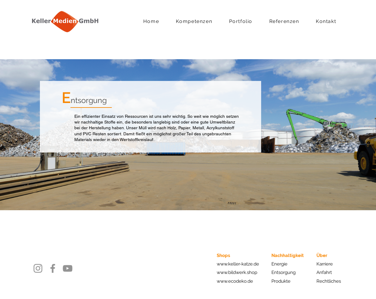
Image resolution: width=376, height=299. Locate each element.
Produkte (280, 281)
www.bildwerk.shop (237, 272)
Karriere (324, 264)
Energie (279, 264)
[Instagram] (38, 268)
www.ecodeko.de (235, 281)
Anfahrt (324, 272)
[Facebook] (53, 268)
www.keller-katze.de (238, 264)
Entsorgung (283, 272)
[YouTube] (67, 268)
